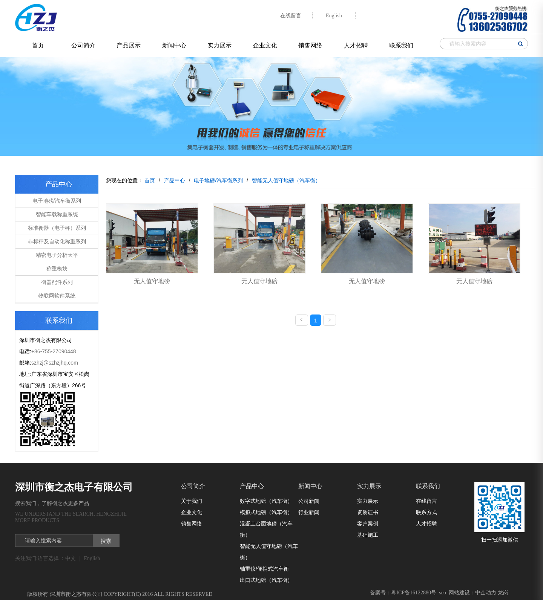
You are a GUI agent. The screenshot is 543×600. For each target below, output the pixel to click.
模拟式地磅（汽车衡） (266, 512)
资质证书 (367, 512)
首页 (38, 45)
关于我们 (191, 501)
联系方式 (426, 512)
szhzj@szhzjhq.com (54, 363)
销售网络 (310, 45)
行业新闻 (308, 512)
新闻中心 (174, 45)
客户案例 (367, 524)
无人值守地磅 (152, 281)
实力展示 (219, 45)
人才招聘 (356, 45)
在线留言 (426, 501)
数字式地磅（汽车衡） (266, 501)
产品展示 (129, 45)
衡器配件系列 (57, 282)
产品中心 (252, 486)
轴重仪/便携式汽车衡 (264, 569)
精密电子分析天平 (57, 255)
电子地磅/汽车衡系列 (56, 201)
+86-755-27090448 (53, 351)
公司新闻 (308, 501)
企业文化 (265, 45)
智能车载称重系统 (57, 214)
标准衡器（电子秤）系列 (57, 228)
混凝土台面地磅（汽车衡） (266, 529)
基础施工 (367, 535)
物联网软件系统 (56, 296)
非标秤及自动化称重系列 (57, 241)
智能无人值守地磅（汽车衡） (269, 551)
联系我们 (401, 45)
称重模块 (56, 269)
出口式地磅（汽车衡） (266, 580)
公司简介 (83, 45)
